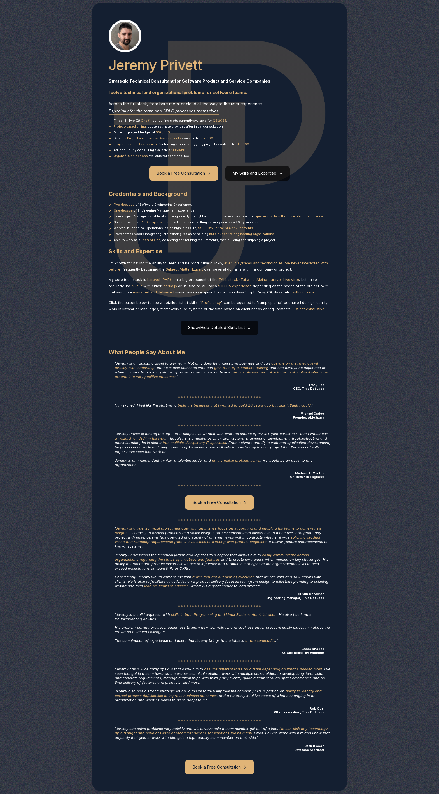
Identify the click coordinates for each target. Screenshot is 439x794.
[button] (183, 173)
